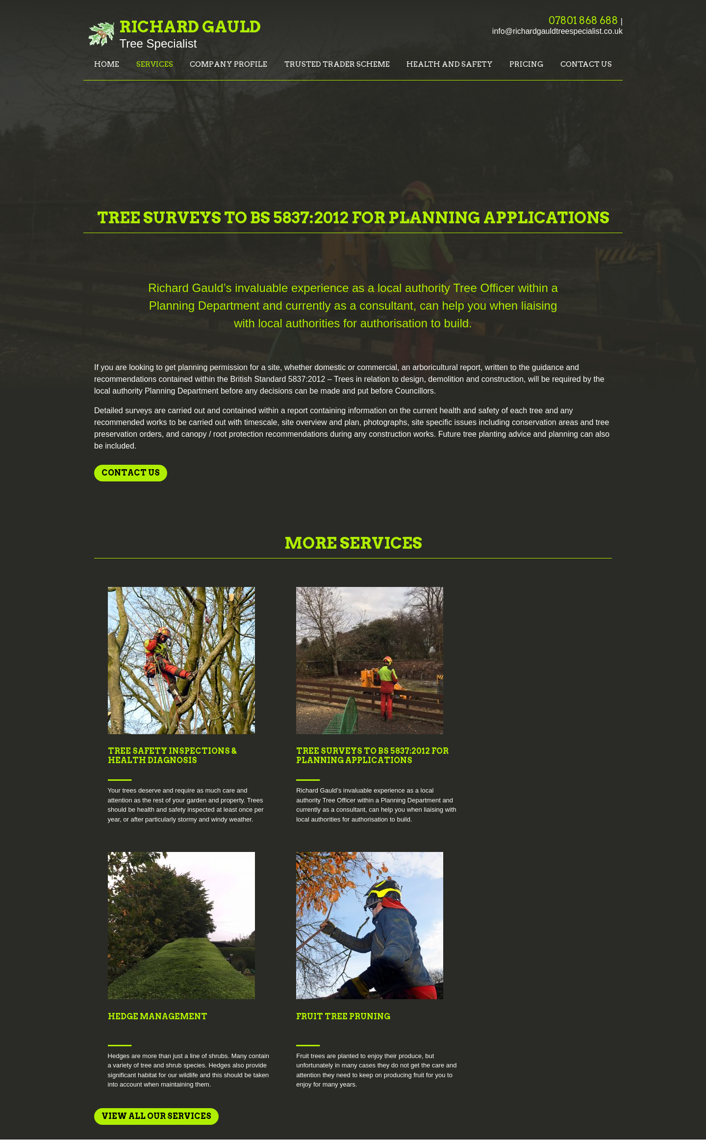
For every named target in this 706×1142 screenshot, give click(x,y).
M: (595, 988)
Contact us (586, 64)
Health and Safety (449, 64)
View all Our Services (156, 851)
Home (106, 64)
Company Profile (228, 64)
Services (154, 64)
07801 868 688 (583, 21)
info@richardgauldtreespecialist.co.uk (557, 31)
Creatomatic (604, 1112)
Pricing (526, 64)
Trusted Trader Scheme (337, 64)
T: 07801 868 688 (541, 988)
